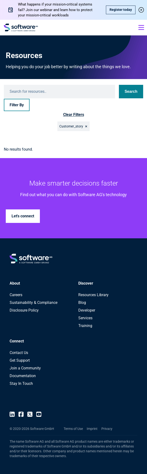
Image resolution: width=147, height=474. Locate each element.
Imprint (92, 429)
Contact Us (19, 352)
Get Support (20, 360)
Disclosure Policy (24, 310)
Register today (121, 10)
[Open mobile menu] (141, 27)
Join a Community (25, 368)
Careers (16, 295)
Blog (82, 302)
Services (85, 318)
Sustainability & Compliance (33, 302)
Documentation (23, 376)
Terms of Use (73, 429)
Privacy (106, 429)
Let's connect (23, 216)
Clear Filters (73, 114)
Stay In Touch (21, 383)
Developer (86, 310)
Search (131, 91)
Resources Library (93, 295)
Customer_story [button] (71, 126)
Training (85, 325)
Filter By (17, 105)
